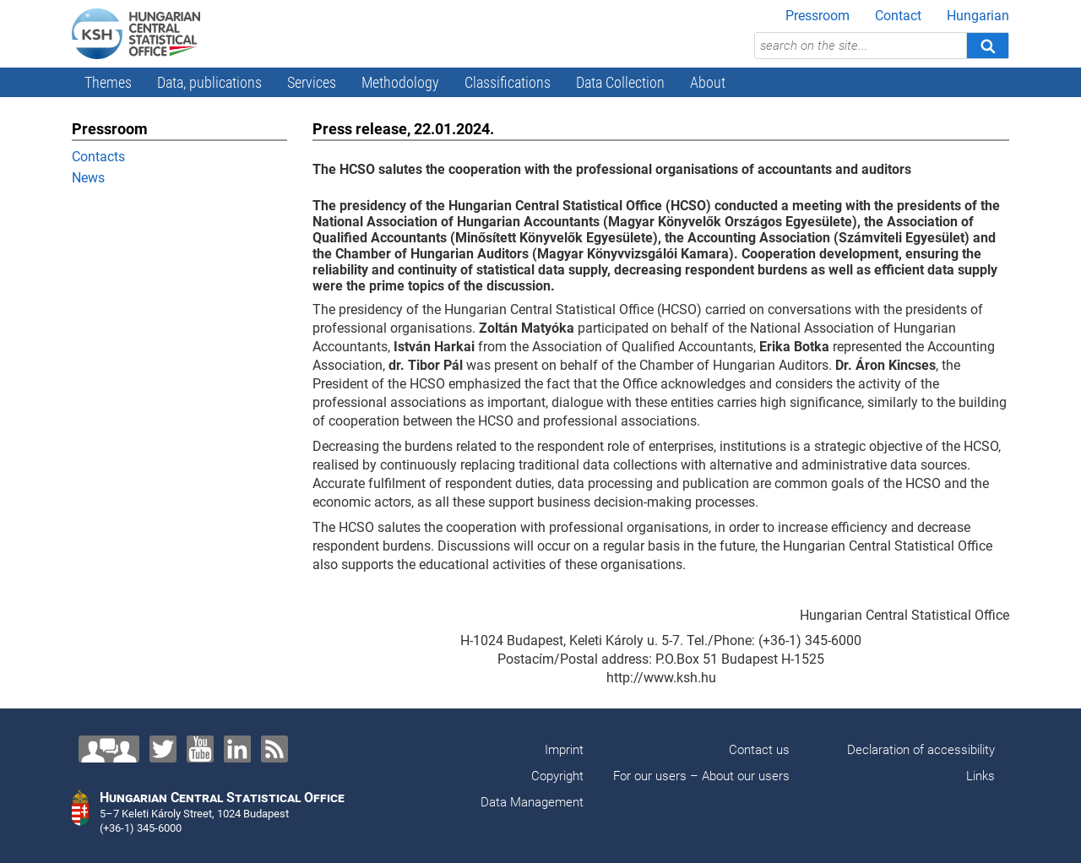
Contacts (98, 157)
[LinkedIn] (237, 749)
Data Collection (620, 82)
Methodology (400, 82)
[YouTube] (200, 749)
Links (980, 776)
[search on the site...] (860, 45)
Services (311, 82)
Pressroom (817, 16)
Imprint (564, 749)
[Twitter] (163, 749)
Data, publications (209, 82)
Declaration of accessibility (921, 749)
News (88, 178)
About (707, 82)
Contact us (759, 749)
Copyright (557, 776)
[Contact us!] (109, 749)
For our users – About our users (701, 776)
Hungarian (978, 16)
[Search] (987, 45)
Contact (898, 16)
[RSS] (274, 749)
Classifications (507, 82)
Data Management (532, 802)
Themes (108, 82)
